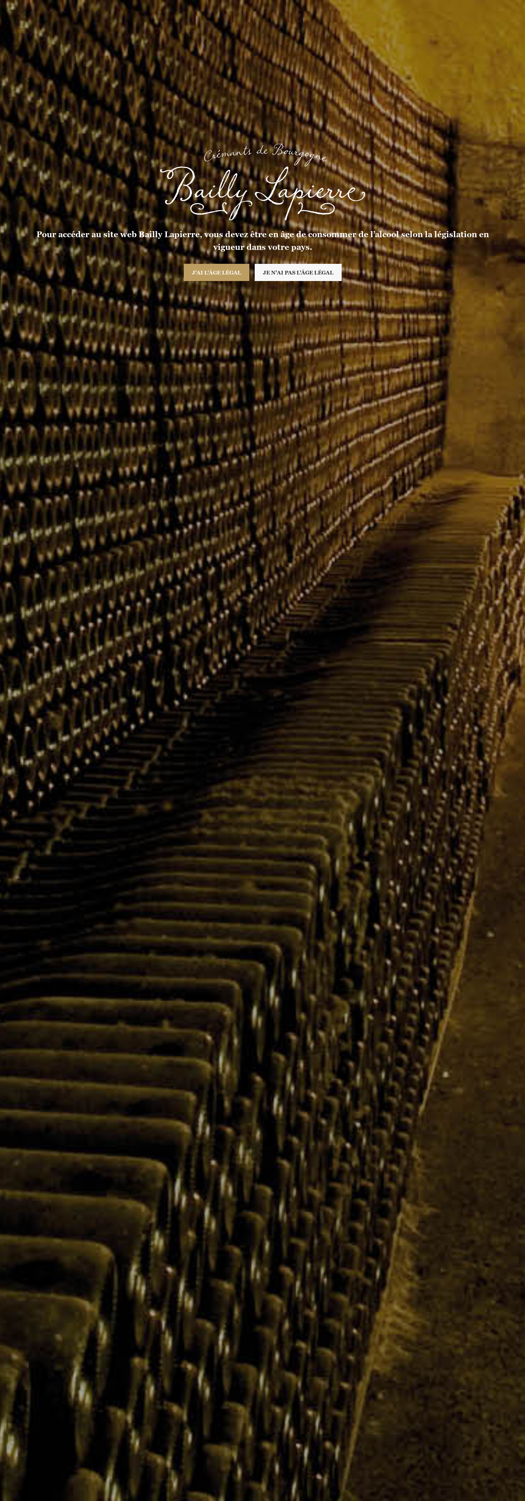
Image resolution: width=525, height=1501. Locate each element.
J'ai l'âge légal (216, 272)
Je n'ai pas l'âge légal (298, 272)
